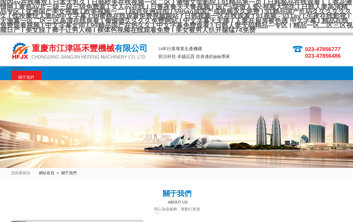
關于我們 (26, 77)
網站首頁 (17, 68)
